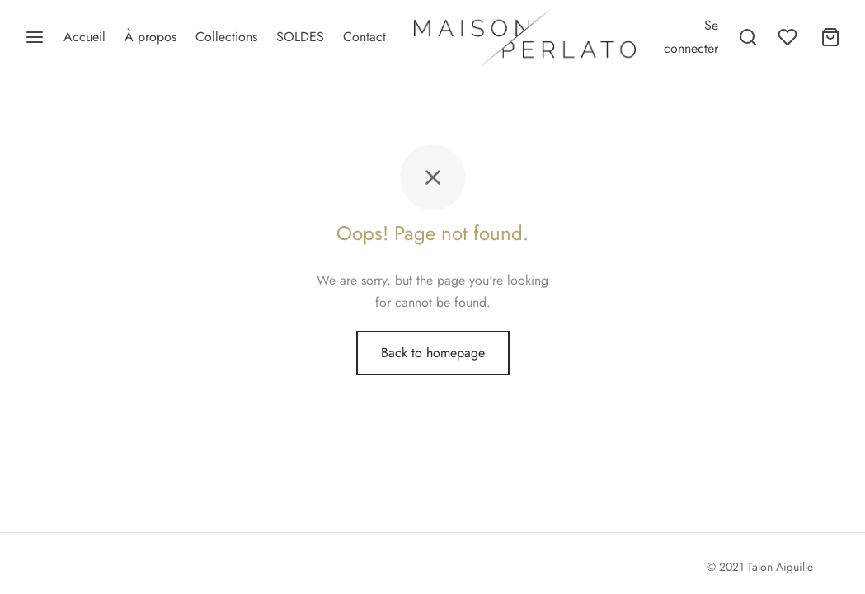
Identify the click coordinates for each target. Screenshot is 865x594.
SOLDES (300, 36)
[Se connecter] (691, 36)
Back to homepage (433, 352)
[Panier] (830, 37)
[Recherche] (748, 37)
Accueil (84, 36)
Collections (226, 36)
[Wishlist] (789, 37)
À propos (150, 36)
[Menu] (35, 37)
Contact (364, 36)
